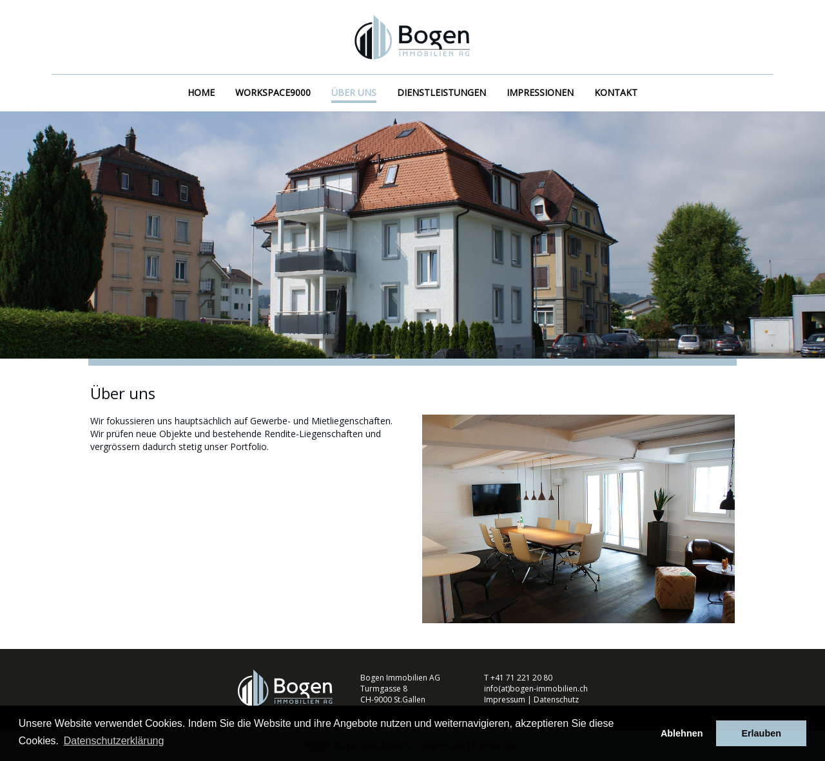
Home (201, 92)
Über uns (353, 92)
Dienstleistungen (441, 92)
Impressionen (540, 92)
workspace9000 (273, 92)
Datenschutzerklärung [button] (114, 740)
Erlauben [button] (761, 733)
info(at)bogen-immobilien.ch (536, 688)
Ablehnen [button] (682, 733)
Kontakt (615, 92)
